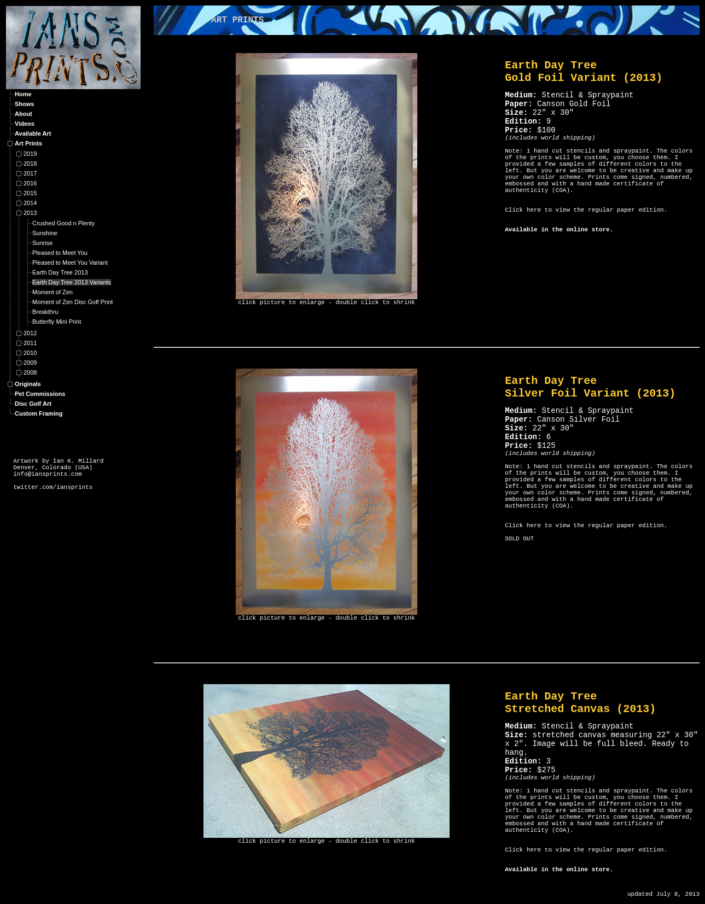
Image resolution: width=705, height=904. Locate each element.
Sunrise (42, 243)
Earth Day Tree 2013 (60, 272)
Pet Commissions (40, 393)
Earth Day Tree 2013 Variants (71, 282)
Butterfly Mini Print (56, 321)
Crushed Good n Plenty (63, 223)
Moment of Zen (52, 292)
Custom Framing (38, 413)
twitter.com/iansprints (52, 487)
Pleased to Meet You (60, 252)
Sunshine (44, 233)
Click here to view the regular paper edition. (586, 210)
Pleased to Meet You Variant (70, 262)
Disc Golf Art (33, 403)
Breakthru (45, 311)
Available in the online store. (559, 229)
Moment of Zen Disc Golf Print (72, 302)
